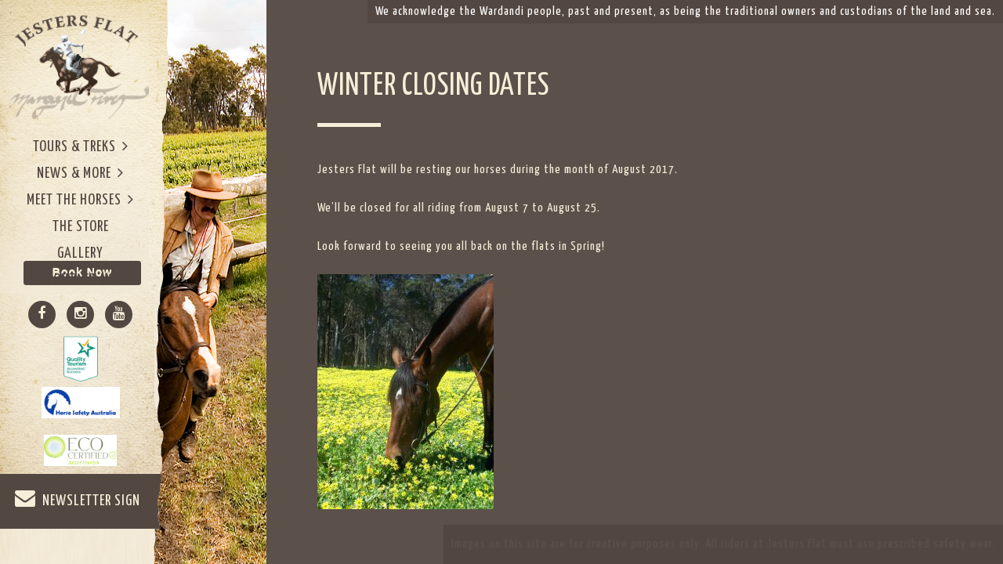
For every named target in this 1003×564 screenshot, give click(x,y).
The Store (81, 226)
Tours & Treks (81, 146)
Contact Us (80, 280)
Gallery (80, 253)
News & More (80, 172)
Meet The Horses (80, 199)
